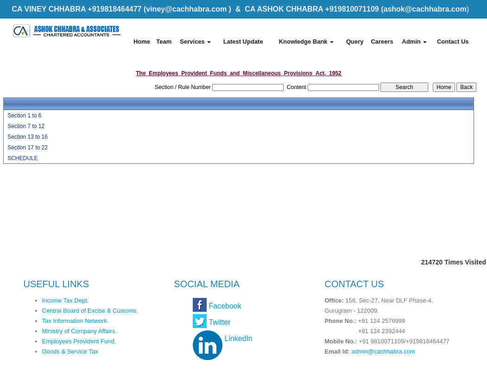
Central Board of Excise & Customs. (90, 310)
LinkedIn (239, 338)
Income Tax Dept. (65, 300)
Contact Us (453, 41)
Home (141, 41)
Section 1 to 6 (24, 115)
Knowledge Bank (306, 41)
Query (355, 41)
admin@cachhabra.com (383, 351)
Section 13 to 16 (27, 137)
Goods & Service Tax (70, 351)
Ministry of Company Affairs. (79, 331)
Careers (382, 41)
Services (195, 41)
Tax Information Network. (75, 320)
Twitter (220, 322)
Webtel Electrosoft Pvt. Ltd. (434, 370)
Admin (414, 41)
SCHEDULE (22, 158)
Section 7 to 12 (25, 126)
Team (163, 41)
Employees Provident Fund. (79, 341)
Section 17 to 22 (27, 147)
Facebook (225, 306)
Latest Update (243, 41)
